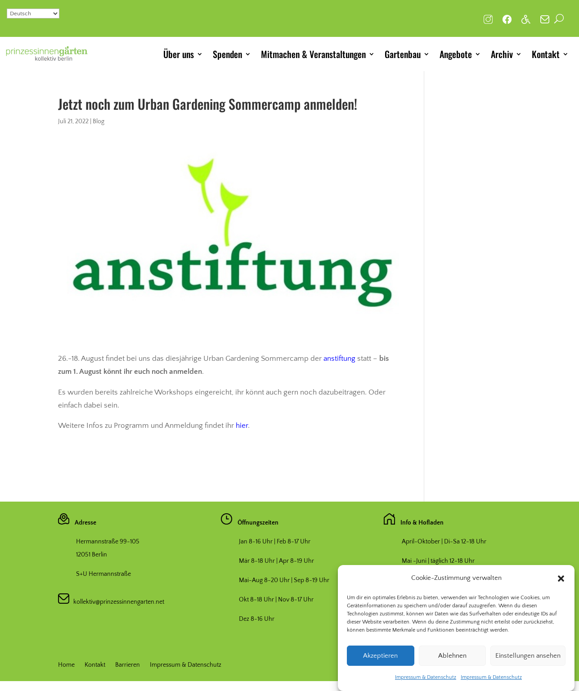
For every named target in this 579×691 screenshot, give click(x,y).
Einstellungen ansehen (528, 659)
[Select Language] (33, 13)
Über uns (178, 54)
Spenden (227, 54)
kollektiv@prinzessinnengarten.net (116, 602)
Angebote (456, 54)
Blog (98, 121)
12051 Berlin (91, 554)
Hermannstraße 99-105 (107, 541)
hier (242, 426)
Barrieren (127, 665)
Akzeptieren (380, 659)
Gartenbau (403, 54)
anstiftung (339, 358)
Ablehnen (452, 659)
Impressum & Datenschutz (425, 681)
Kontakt (546, 54)
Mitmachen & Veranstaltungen (313, 54)
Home (66, 665)
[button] (561, 582)
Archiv (502, 54)
